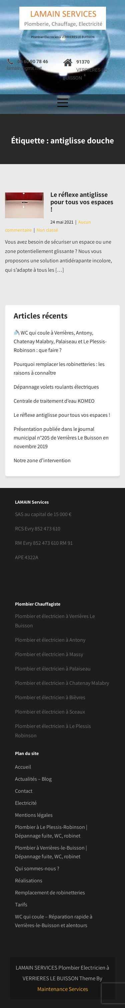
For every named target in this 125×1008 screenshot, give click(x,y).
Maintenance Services (62, 989)
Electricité (26, 802)
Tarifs (21, 904)
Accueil (23, 766)
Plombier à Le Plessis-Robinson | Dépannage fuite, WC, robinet (51, 831)
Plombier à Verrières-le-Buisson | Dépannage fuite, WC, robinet (51, 852)
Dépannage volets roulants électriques (56, 386)
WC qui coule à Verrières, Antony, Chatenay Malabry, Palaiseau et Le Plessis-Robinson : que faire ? (60, 341)
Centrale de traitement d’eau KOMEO (54, 400)
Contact (23, 790)
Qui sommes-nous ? (37, 868)
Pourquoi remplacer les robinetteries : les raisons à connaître (59, 368)
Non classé (47, 230)
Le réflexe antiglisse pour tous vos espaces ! (81, 202)
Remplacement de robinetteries (50, 892)
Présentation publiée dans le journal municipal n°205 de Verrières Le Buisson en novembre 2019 (61, 437)
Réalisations (28, 880)
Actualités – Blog (33, 778)
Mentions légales (34, 814)
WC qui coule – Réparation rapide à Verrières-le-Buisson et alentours (53, 921)
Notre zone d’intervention (42, 460)
